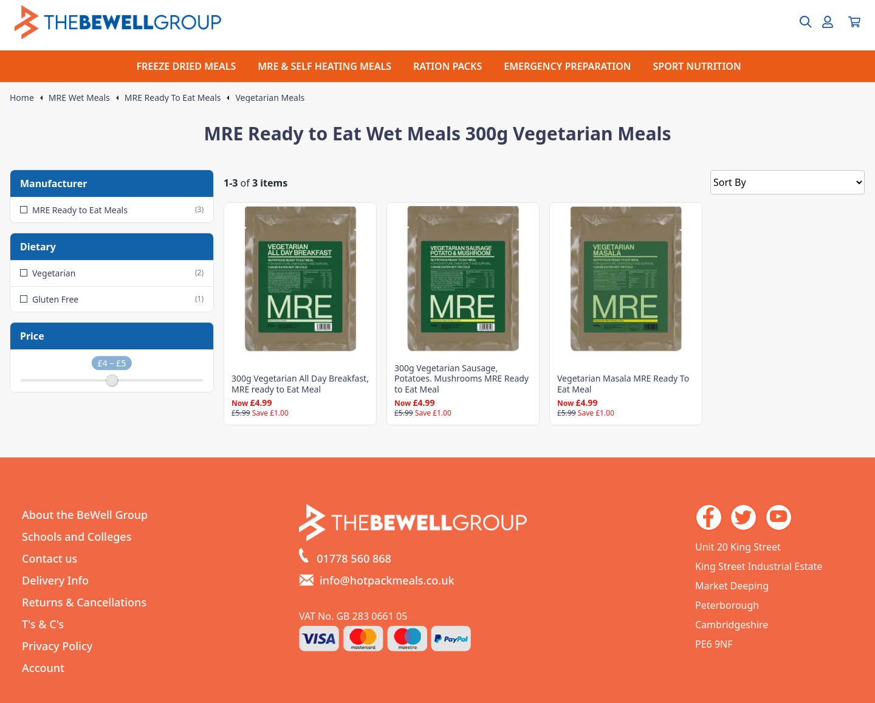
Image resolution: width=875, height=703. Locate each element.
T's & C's (43, 624)
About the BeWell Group (85, 514)
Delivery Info (55, 580)
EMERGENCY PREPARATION (567, 66)
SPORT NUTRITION (697, 66)
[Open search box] (798, 22)
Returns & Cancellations (84, 602)
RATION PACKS (447, 66)
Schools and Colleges (76, 536)
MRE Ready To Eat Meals (173, 97)
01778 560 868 (354, 558)
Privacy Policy (57, 646)
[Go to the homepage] (118, 22)
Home (22, 97)
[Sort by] (787, 182)
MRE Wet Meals (79, 97)
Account (43, 667)
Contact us (49, 558)
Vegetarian (112, 273)
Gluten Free (112, 299)
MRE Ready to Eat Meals (112, 210)
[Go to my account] (828, 22)
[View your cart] (854, 22)
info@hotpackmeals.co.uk (387, 580)
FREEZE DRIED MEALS (186, 66)
